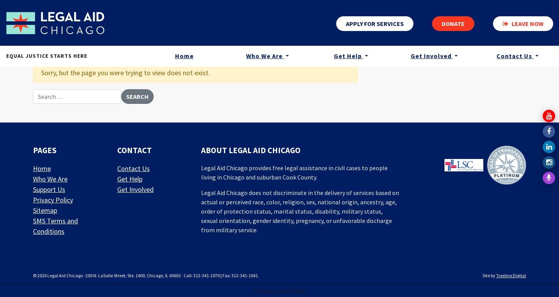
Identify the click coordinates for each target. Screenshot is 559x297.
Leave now (523, 24)
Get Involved (432, 56)
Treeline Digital (511, 275)
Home (184, 56)
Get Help (348, 56)
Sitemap (45, 210)
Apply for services (375, 24)
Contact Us (515, 56)
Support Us (49, 189)
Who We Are (265, 56)
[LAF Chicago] (55, 22)
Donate (453, 24)
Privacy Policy (53, 199)
